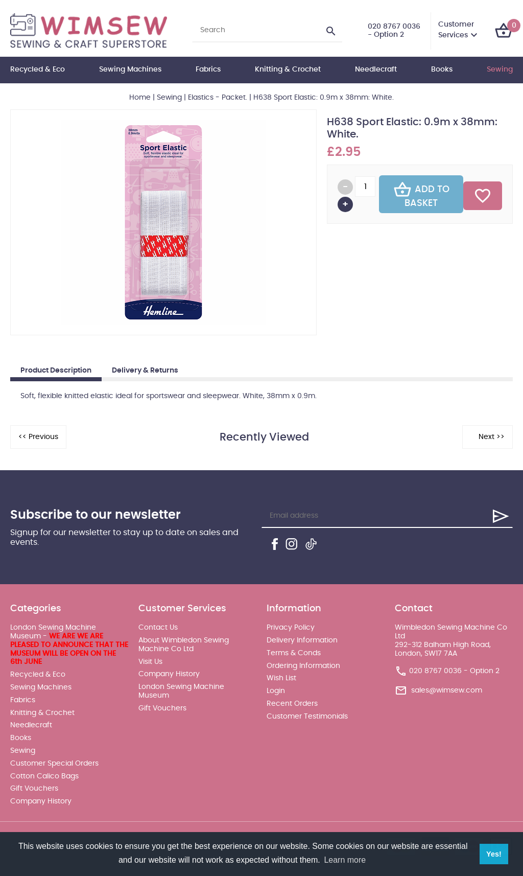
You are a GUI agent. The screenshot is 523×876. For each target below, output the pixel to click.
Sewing (500, 69)
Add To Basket (421, 194)
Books (442, 69)
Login (276, 691)
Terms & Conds (294, 653)
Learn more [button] (345, 860)
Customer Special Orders (54, 763)
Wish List (281, 678)
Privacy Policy (291, 627)
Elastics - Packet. (217, 97)
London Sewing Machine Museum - (69, 644)
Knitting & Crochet (288, 69)
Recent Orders (292, 703)
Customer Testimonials (307, 716)
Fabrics (208, 69)
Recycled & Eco (37, 69)
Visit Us (150, 661)
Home (140, 97)
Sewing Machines (130, 69)
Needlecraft (376, 69)
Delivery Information (302, 640)
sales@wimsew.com (446, 690)
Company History (41, 801)
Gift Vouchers (34, 788)
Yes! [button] (494, 854)
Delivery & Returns (145, 370)
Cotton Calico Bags (44, 776)
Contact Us (158, 627)
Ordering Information (303, 666)
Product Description (55, 370)
